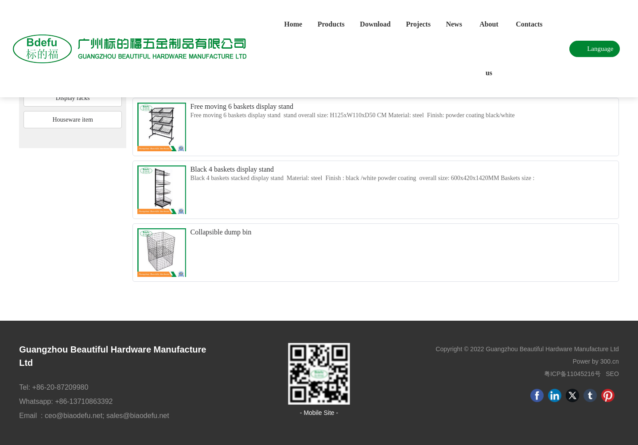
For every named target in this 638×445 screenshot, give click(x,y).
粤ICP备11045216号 (572, 373)
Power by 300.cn (596, 361)
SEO (612, 373)
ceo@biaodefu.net (73, 415)
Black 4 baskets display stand (232, 169)
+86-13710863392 (84, 401)
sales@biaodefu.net (137, 415)
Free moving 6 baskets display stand (242, 106)
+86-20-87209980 (61, 387)
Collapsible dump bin (221, 232)
